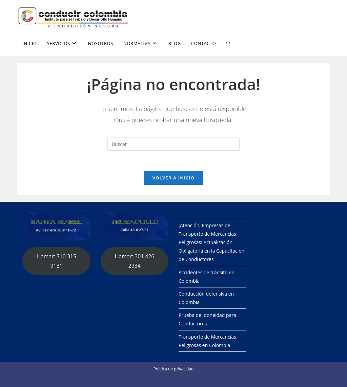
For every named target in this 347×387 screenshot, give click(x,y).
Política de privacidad (174, 369)
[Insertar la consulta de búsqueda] (173, 144)
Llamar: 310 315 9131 (56, 261)
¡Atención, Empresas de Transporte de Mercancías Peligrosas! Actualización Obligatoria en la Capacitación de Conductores (211, 242)
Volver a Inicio (173, 178)
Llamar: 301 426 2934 (134, 261)
